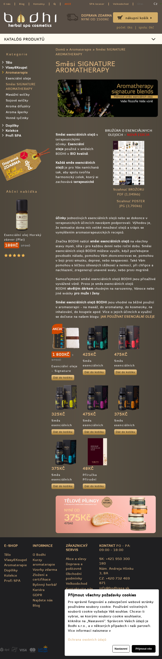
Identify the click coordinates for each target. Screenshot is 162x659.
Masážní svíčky (18, 95)
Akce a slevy (76, 559)
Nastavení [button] (121, 648)
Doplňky (10, 125)
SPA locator (96, 3)
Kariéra (39, 590)
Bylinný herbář (45, 584)
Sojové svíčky (17, 100)
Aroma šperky (17, 112)
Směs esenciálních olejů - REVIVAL (127, 425)
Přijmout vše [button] (144, 648)
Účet (140, 3)
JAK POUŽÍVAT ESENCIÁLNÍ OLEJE (128, 317)
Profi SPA (11, 135)
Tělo (7, 62)
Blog (22, 3)
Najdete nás (43, 600)
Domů (60, 49)
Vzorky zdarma (45, 569)
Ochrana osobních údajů (87, 640)
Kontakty (39, 3)
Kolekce (10, 130)
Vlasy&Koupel (14, 67)
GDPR (37, 595)
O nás (7, 3)
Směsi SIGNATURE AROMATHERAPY (21, 86)
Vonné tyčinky (17, 118)
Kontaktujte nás (79, 589)
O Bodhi (39, 554)
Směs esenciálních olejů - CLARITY (96, 365)
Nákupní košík (139, 18)
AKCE (68, 3)
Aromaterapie (80, 49)
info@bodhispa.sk (114, 588)
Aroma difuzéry (18, 106)
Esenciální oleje (18, 78)
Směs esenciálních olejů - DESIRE (126, 365)
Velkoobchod (121, 3)
